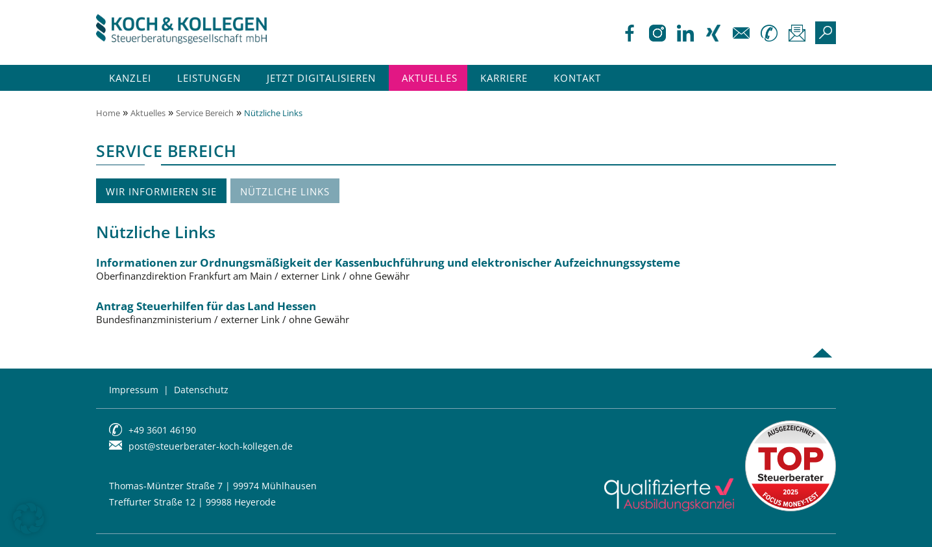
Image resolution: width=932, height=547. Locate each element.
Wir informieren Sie (161, 191)
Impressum (133, 389)
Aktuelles (430, 77)
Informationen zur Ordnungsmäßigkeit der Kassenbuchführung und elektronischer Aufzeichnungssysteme (462, 270)
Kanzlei (130, 77)
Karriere (504, 77)
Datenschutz (201, 389)
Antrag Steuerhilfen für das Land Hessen (462, 313)
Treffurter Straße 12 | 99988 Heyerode (192, 502)
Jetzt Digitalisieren (321, 77)
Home (108, 113)
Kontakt (577, 77)
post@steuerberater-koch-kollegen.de (211, 446)
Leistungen (209, 77)
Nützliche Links (285, 191)
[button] (28, 518)
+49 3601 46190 (162, 430)
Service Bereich (205, 113)
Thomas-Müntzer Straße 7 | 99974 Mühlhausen (213, 486)
